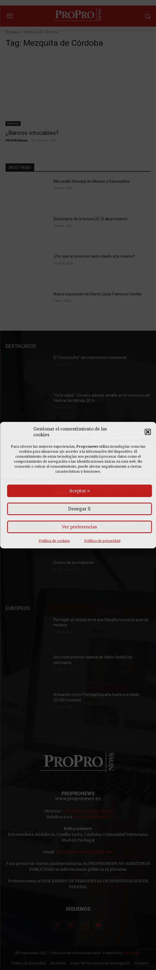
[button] (147, 432)
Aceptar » (79, 490)
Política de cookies (54, 541)
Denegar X (79, 508)
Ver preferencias (79, 527)
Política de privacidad (102, 541)
